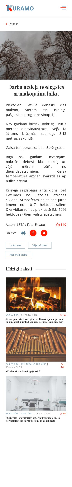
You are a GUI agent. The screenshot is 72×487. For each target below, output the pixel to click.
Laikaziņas (15, 245)
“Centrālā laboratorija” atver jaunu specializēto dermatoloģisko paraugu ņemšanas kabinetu (33, 419)
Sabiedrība (12, 314)
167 (63, 314)
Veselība (26, 413)
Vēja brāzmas (39, 245)
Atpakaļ (12, 24)
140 (61, 225)
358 (62, 365)
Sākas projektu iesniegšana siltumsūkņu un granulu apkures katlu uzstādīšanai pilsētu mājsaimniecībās (35, 320)
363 (63, 413)
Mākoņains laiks (18, 254)
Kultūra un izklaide (33, 364)
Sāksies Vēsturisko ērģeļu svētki (23, 371)
